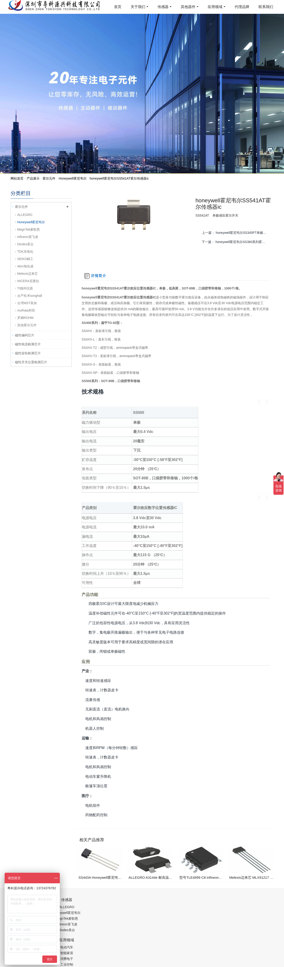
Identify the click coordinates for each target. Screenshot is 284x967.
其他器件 (188, 7)
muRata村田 (26, 310)
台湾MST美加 (27, 303)
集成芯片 (87, 945)
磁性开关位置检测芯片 (31, 362)
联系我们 (265, 7)
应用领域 (215, 7)
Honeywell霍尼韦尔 (72, 178)
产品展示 (33, 178)
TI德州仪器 (25, 288)
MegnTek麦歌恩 (28, 229)
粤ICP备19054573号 (141, 933)
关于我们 (138, 7)
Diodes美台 (25, 244)
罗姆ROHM (25, 318)
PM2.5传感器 (68, 945)
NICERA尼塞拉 (28, 281)
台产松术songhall (29, 296)
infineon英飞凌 (27, 237)
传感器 (163, 7)
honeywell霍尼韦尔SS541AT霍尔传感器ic (119, 178)
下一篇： (236, 242)
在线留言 (250, 934)
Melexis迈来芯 (27, 273)
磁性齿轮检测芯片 (28, 353)
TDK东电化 (25, 251)
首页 (117, 7)
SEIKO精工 (25, 259)
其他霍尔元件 (27, 325)
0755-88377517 (220, 880)
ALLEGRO (24, 215)
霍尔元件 (49, 178)
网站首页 (17, 178)
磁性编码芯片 (24, 335)
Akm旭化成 (25, 266)
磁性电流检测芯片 (28, 344)
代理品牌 (242, 7)
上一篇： (236, 233)
